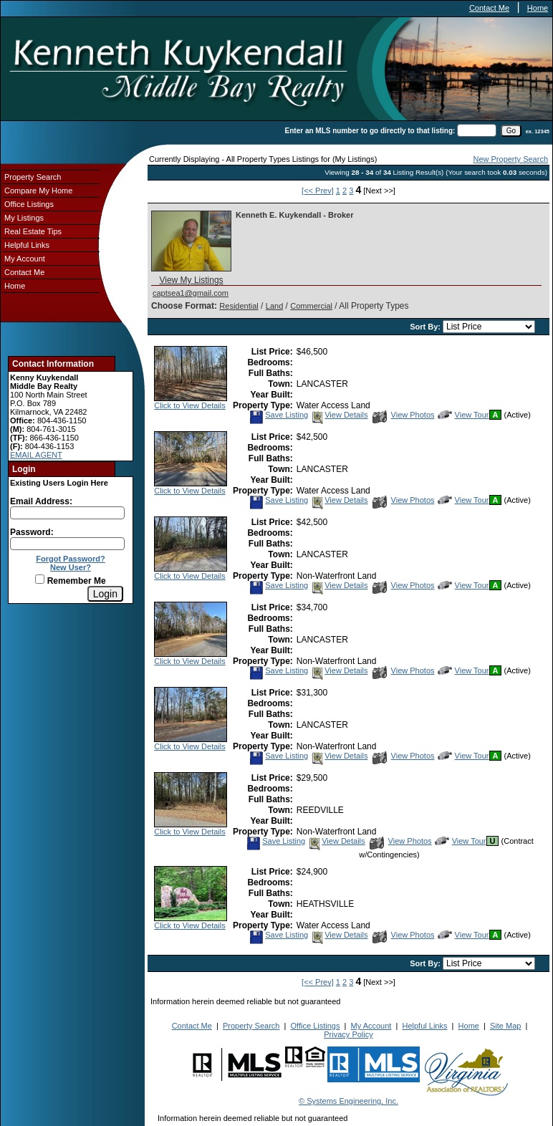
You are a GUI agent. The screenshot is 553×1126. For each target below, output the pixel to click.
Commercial (311, 306)
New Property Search (510, 159)
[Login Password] (67, 543)
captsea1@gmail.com (191, 293)
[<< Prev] (318, 190)
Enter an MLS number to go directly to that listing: (370, 131)
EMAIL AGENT (36, 455)
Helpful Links (26, 245)
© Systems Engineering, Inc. (348, 1101)
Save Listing (278, 414)
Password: (32, 532)
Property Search (32, 177)
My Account (24, 258)
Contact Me (489, 8)
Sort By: (426, 326)
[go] (511, 131)
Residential (238, 306)
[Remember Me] (39, 579)
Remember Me (70, 581)
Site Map (505, 1025)
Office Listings (29, 204)
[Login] (105, 594)
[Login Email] (67, 512)
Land (274, 306)
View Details (338, 414)
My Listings (24, 217)
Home (537, 8)
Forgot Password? (70, 558)
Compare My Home (38, 190)
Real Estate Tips (33, 231)
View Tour (463, 414)
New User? (70, 567)
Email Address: (41, 501)
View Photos (403, 414)
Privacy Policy (348, 1034)
